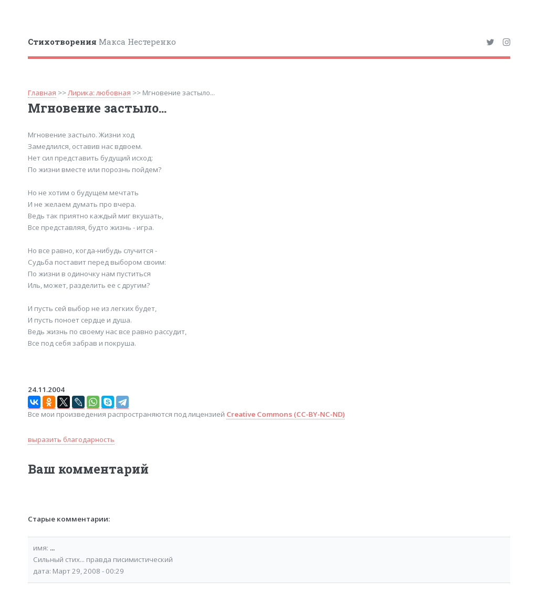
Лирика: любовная (99, 92)
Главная (42, 92)
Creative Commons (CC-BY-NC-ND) (285, 414)
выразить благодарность (71, 439)
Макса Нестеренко (102, 41)
